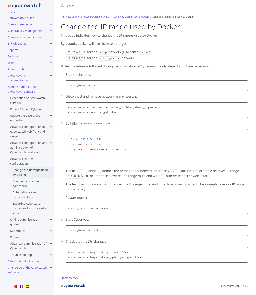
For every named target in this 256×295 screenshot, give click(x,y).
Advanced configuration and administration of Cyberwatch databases (28, 147)
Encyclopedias (17, 43)
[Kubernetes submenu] (51, 231)
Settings (13, 56)
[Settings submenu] (51, 56)
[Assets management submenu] (51, 24)
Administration (17, 69)
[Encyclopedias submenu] (51, 43)
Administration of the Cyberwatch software (22, 89)
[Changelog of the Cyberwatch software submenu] (51, 267)
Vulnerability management (25, 31)
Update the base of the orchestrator (25, 118)
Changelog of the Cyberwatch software (27, 270)
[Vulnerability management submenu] (51, 31)
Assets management (21, 24)
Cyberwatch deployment (24, 261)
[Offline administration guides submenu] (51, 219)
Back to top (69, 278)
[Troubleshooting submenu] (51, 255)
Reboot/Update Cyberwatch (28, 109)
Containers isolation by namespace (28, 183)
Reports (13, 50)
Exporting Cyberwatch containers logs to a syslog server (30, 208)
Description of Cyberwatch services (27, 100)
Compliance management (25, 37)
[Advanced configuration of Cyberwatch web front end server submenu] (51, 127)
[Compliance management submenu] (51, 37)
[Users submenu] (51, 63)
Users (11, 63)
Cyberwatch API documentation (18, 78)
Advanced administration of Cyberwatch (28, 246)
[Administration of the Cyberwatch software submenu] (51, 87)
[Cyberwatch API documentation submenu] (51, 75)
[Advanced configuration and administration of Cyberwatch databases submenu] (51, 143)
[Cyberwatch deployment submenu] (51, 261)
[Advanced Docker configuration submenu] (51, 159)
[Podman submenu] (51, 237)
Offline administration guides (24, 222)
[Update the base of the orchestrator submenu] (51, 115)
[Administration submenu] (51, 69)
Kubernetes (17, 231)
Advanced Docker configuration (21, 161)
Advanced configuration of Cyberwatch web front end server (27, 131)
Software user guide (21, 18)
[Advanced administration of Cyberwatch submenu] (51, 243)
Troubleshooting (21, 255)
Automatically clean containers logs (25, 194)
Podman (15, 237)
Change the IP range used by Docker (30, 172)
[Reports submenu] (51, 50)
